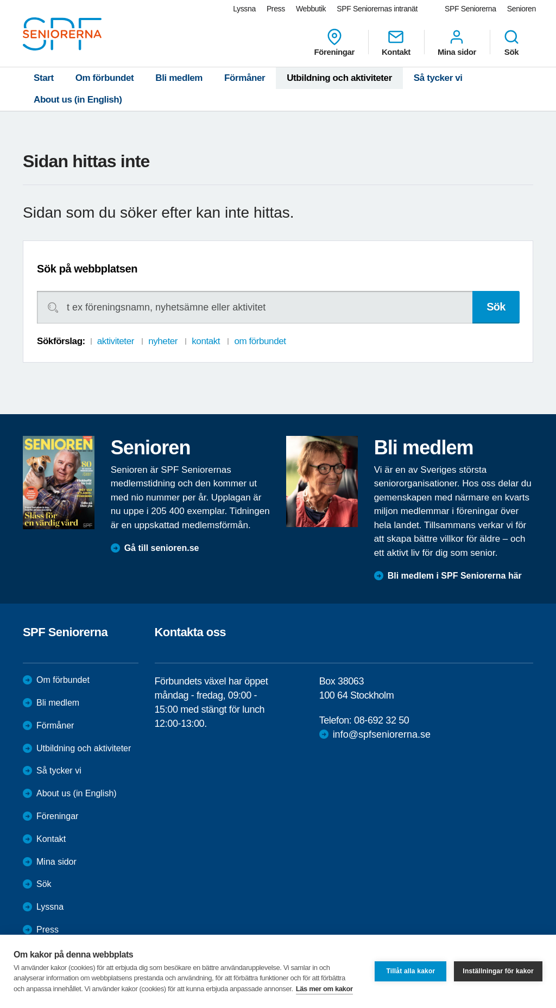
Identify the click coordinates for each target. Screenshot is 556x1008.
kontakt (206, 341)
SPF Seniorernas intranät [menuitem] (377, 8)
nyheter (163, 341)
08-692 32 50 (381, 720)
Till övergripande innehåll (0, 0)
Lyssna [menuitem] (244, 8)
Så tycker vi (438, 78)
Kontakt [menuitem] (396, 42)
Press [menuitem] (276, 8)
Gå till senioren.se (161, 548)
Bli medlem (179, 78)
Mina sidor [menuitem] (457, 42)
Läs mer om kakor (324, 989)
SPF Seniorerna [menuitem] (470, 8)
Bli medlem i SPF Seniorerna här (455, 575)
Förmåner (244, 78)
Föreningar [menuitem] (334, 42)
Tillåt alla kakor (410, 971)
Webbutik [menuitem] (311, 8)
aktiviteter (115, 341)
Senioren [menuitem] (521, 8)
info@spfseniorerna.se (382, 734)
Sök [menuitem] (511, 42)
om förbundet (260, 341)
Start (44, 78)
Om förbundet (104, 78)
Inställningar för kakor (498, 971)
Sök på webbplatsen (87, 269)
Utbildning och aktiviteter (339, 78)
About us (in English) (78, 99)
